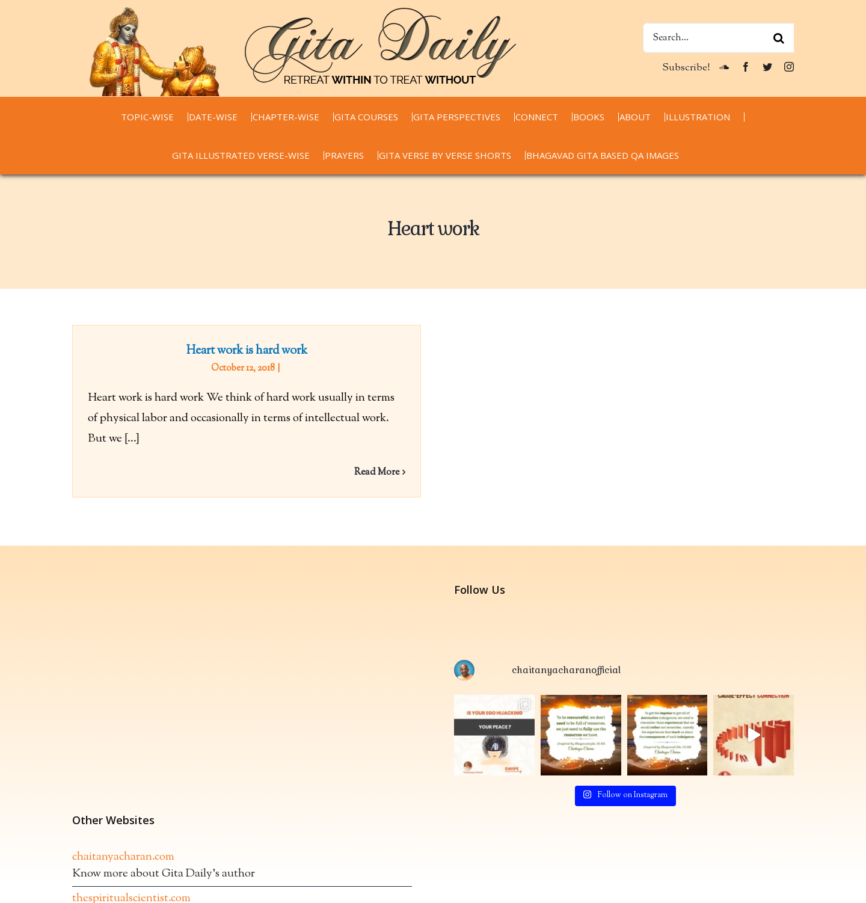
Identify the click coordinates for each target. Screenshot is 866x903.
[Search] (779, 38)
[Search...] (718, 38)
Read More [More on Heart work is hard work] (376, 472)
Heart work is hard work (246, 351)
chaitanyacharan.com (123, 860)
